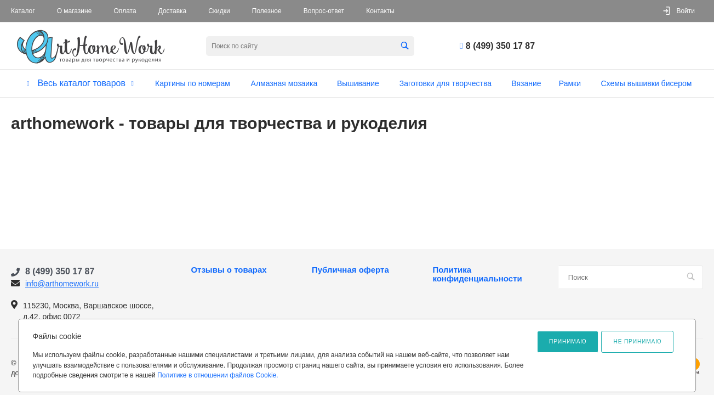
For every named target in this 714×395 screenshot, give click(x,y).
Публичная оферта (350, 270)
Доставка (172, 11)
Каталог (23, 11)
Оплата (124, 11)
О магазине (74, 11)
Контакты (380, 11)
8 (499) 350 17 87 (500, 45)
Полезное (267, 11)
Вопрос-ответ (324, 11)
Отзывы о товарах (228, 270)
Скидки (219, 11)
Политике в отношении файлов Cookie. (217, 375)
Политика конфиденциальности (477, 274)
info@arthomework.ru (62, 283)
